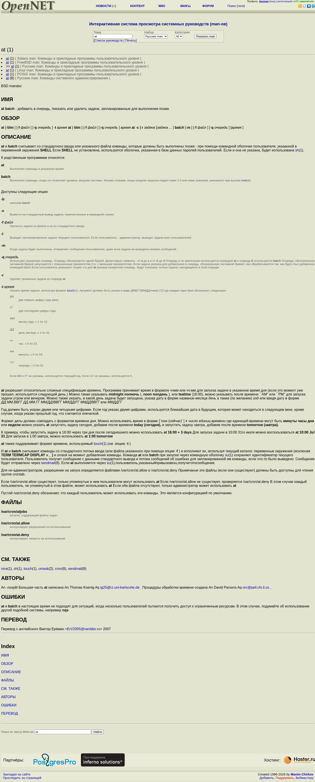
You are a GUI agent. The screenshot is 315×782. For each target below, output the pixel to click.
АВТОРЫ (8, 697)
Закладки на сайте (16, 774)
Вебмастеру (304, 778)
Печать (130, 40)
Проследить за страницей (22, 778)
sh (297, 150)
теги (241, 6)
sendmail (48, 463)
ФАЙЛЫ (7, 680)
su (227, 455)
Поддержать (285, 778)
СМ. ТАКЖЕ (10, 688)
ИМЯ (5, 655)
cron (244, 180)
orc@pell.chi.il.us (256, 587)
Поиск (231, 6)
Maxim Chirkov (302, 774)
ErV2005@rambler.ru (83, 629)
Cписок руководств (108, 40)
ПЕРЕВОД (9, 713)
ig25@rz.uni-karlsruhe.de (119, 587)
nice (4, 568)
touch (70, 290)
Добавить (267, 778)
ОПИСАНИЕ (11, 672)
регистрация (284, 1)
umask (43, 568)
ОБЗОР (7, 664)
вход (272, 1)
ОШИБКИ (8, 705)
